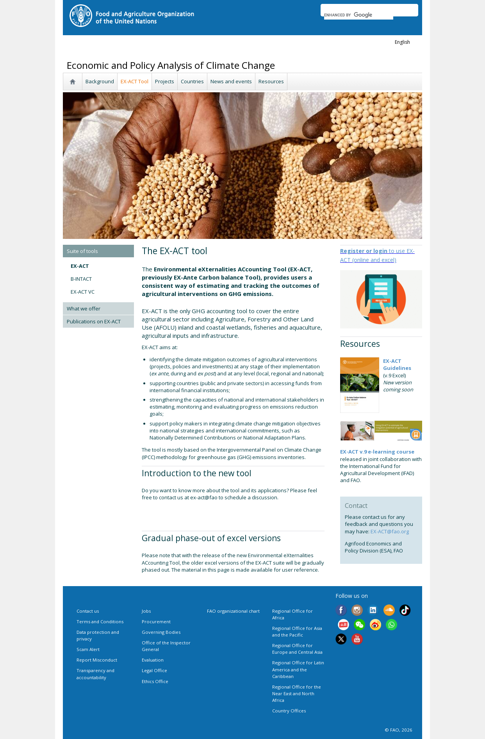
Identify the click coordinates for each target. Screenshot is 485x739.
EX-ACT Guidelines (397, 364)
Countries (192, 81)
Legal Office (154, 670)
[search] (358, 15)
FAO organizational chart (233, 611)
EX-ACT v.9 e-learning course (377, 451)
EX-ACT (80, 265)
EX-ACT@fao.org (390, 531)
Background (100, 81)
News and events (231, 81)
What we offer (83, 308)
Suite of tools (82, 251)
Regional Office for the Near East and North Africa (296, 693)
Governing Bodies (161, 632)
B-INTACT (81, 278)
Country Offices (289, 711)
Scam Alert (88, 649)
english (402, 42)
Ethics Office (155, 681)
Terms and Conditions (100, 621)
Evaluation (153, 660)
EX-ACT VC (83, 291)
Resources (271, 81)
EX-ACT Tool (134, 81)
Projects (164, 81)
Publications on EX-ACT (94, 321)
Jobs (146, 611)
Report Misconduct (97, 660)
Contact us (88, 611)
